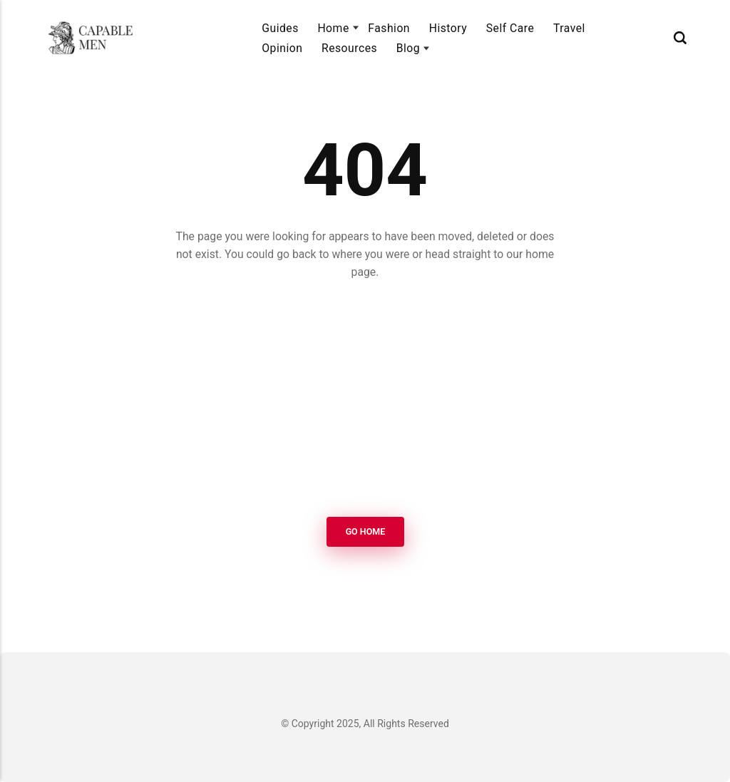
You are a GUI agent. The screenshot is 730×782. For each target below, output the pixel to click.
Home (333, 28)
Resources (349, 48)
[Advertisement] (365, 400)
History (448, 28)
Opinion (282, 48)
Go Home (365, 531)
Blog (408, 48)
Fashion (389, 28)
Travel (569, 28)
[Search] (680, 38)
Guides (280, 28)
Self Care (510, 28)
